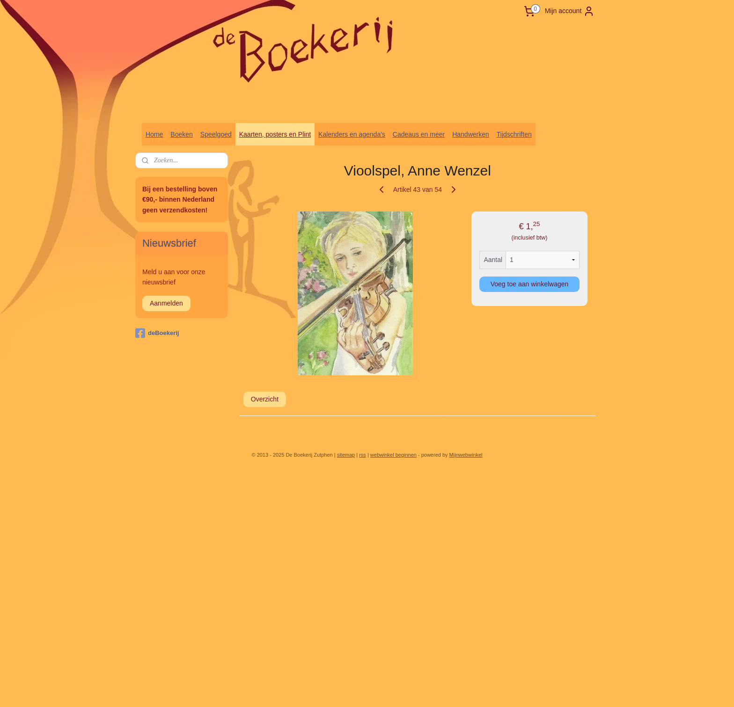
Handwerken (470, 134)
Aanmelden (166, 303)
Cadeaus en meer (419, 134)
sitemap (346, 455)
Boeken (181, 134)
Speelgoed (216, 134)
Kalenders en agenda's (351, 134)
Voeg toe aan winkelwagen (530, 284)
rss (362, 455)
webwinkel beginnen (393, 455)
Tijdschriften (514, 134)
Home (154, 134)
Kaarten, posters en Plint (275, 134)
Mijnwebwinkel (466, 455)
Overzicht (265, 399)
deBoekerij (157, 333)
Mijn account (570, 11)
